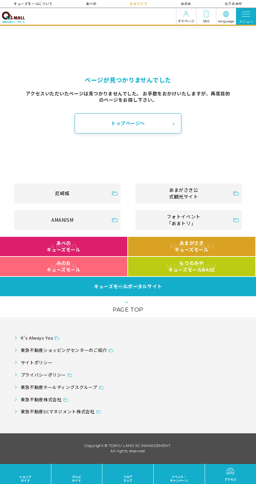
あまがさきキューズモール (192, 246)
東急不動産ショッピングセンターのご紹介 (64, 350)
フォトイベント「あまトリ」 (184, 219)
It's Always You (37, 338)
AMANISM (62, 219)
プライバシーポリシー (43, 375)
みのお (186, 3)
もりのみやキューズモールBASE (191, 266)
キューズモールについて (33, 3)
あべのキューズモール (63, 246)
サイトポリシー (36, 362)
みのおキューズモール (63, 266)
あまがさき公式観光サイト (183, 193)
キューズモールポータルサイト (128, 286)
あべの (91, 3)
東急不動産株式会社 (41, 399)
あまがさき (138, 3)
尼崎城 (62, 193)
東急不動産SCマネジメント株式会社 (58, 411)
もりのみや (233, 3)
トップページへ (128, 123)
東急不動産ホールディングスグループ (59, 387)
